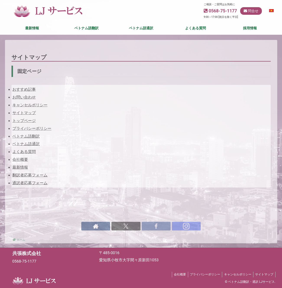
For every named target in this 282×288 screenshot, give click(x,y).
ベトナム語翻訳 (26, 150)
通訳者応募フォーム (29, 197)
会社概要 (20, 173)
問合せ (251, 11)
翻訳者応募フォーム (29, 189)
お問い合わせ (24, 111)
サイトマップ (24, 126)
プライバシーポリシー (31, 142)
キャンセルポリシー (29, 119)
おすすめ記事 (24, 103)
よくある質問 (24, 165)
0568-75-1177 (223, 10)
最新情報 (20, 181)
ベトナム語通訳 (26, 158)
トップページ (24, 134)
